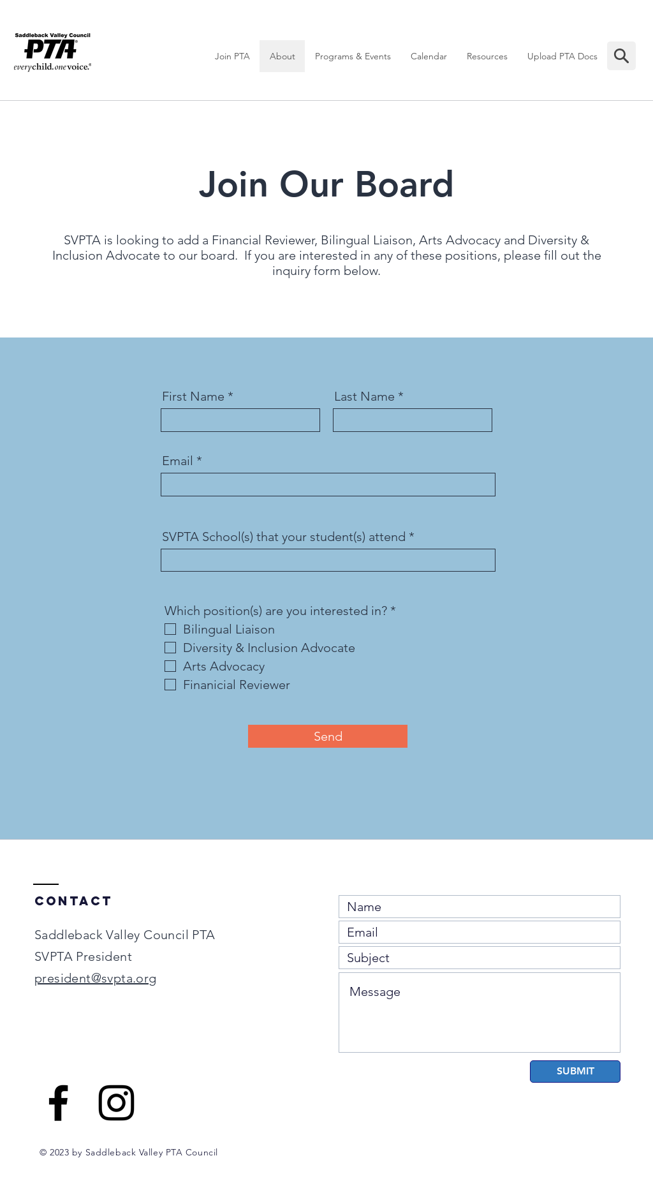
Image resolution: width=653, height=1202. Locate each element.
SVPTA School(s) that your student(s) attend (284, 536)
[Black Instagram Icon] (116, 1103)
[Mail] (621, 55)
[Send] (327, 736)
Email (177, 460)
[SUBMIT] (575, 1071)
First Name (193, 396)
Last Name (364, 396)
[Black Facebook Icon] (58, 1103)
